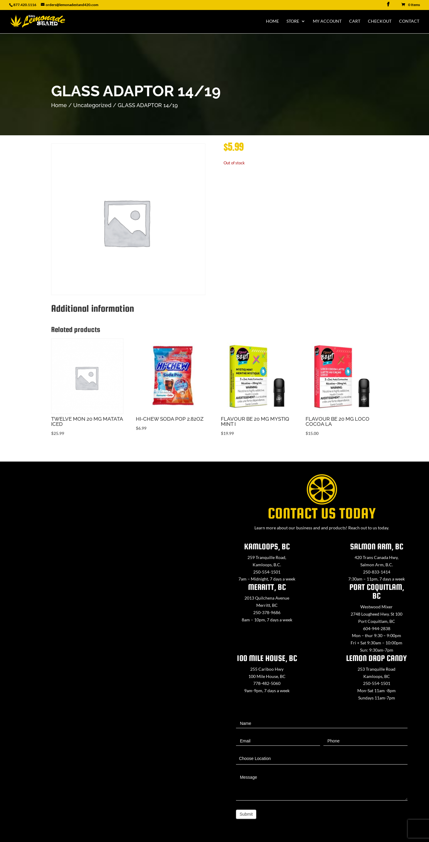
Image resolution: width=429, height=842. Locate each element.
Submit (246, 814)
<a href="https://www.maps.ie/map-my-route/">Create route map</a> (107, 626)
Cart (354, 21)
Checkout (379, 21)
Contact (409, 21)
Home (272, 21)
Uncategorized (92, 105)
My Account (327, 21)
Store (293, 21)
